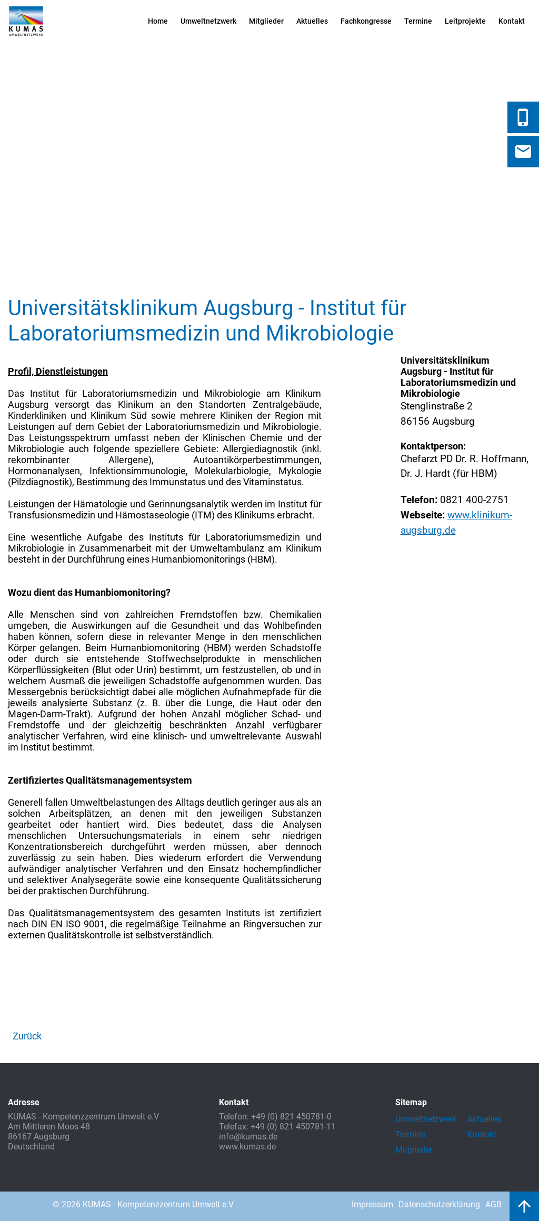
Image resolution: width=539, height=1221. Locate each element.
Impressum (372, 1204)
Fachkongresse (366, 21)
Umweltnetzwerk (208, 21)
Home (158, 21)
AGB (493, 1204)
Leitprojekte (465, 21)
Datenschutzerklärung (439, 1204)
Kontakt (511, 21)
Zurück (27, 1036)
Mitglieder (266, 21)
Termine (418, 21)
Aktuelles (312, 21)
